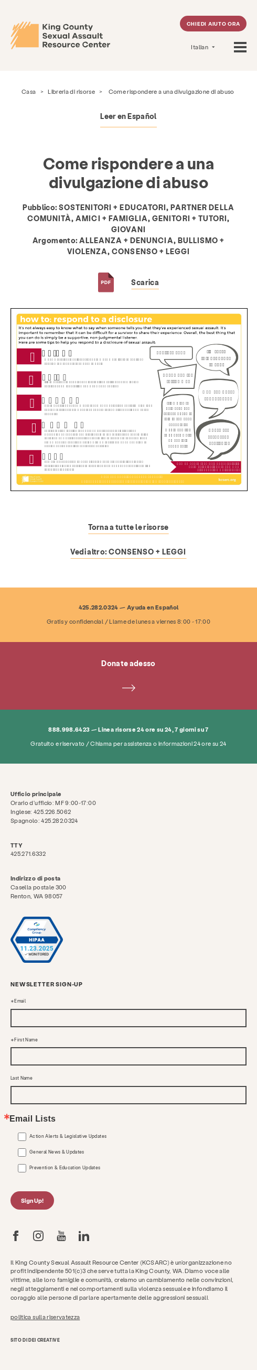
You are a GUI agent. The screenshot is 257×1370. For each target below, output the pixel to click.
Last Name (21, 1078)
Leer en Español (128, 116)
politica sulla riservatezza (45, 1316)
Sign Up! (32, 1200)
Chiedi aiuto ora (213, 23)
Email (20, 1001)
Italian (200, 47)
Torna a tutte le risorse (128, 527)
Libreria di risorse (71, 91)
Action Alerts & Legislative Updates (67, 1136)
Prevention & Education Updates (65, 1167)
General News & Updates (56, 1152)
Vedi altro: (128, 551)
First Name (26, 1040)
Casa (29, 91)
